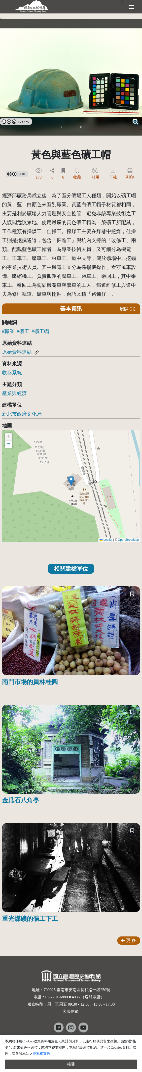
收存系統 (12, 372)
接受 (71, 1064)
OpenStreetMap (128, 539)
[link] (16, 121)
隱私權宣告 (41, 1054)
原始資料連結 (17, 352)
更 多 (128, 940)
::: (1, 18)
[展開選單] (131, 6)
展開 (127, 309)
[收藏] (132, 593)
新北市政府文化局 (22, 414)
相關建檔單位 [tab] (71, 569)
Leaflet (106, 539)
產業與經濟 (14, 393)
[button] (81, 127)
